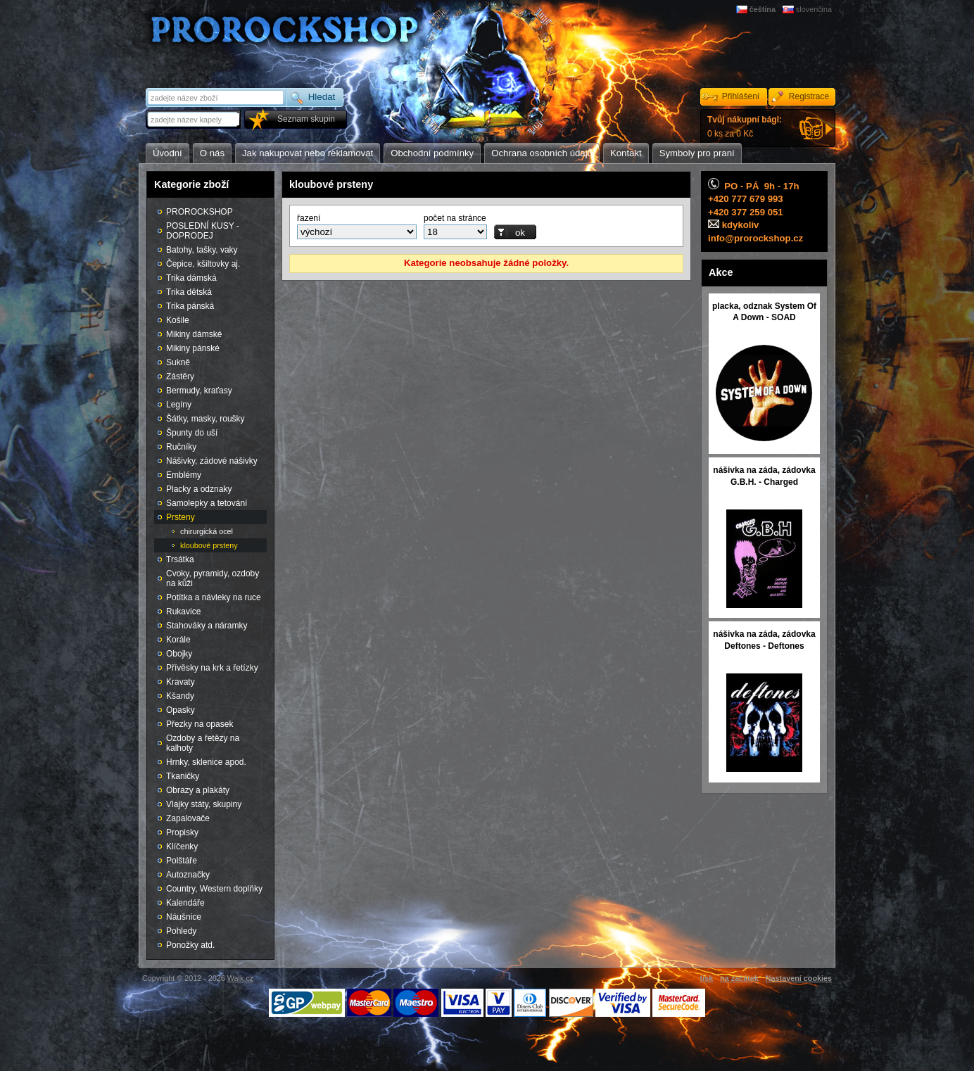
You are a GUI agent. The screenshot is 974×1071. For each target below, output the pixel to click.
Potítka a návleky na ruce (213, 597)
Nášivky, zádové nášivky (212, 461)
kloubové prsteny (209, 545)
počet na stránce (455, 218)
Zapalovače (188, 818)
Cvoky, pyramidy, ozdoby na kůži (212, 578)
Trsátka (180, 559)
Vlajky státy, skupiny (203, 804)
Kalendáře (185, 903)
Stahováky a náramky (206, 625)
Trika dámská (191, 278)
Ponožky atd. (190, 945)
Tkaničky (182, 776)
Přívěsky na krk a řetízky (212, 668)
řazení (308, 218)
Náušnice (183, 917)
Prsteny (180, 517)
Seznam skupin (306, 119)
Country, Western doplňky (214, 889)
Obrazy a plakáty (197, 790)
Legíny (178, 405)
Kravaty (180, 682)
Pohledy (181, 931)
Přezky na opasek (199, 724)
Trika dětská (189, 292)
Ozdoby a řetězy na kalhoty (202, 743)
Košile (177, 320)
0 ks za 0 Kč (744, 127)
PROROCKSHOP (199, 212)
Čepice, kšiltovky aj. (203, 264)
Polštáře (181, 861)
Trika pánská (190, 306)
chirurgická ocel (206, 531)
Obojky (179, 654)
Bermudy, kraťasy (199, 390)
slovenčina (814, 9)
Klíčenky (182, 846)
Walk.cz (240, 978)
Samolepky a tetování (206, 503)
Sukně (178, 362)
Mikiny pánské (193, 348)
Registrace (809, 96)
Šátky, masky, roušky (205, 419)
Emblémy (183, 475)
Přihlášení (740, 96)
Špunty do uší (191, 433)
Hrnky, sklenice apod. (206, 762)
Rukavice (183, 611)
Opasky (180, 710)
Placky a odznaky (199, 489)
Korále (178, 640)
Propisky (182, 832)
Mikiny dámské (194, 334)
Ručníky (181, 447)
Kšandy (180, 696)
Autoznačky (188, 875)
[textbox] (194, 119)
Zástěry (180, 376)
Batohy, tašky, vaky (202, 250)
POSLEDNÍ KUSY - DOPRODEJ (202, 231)
